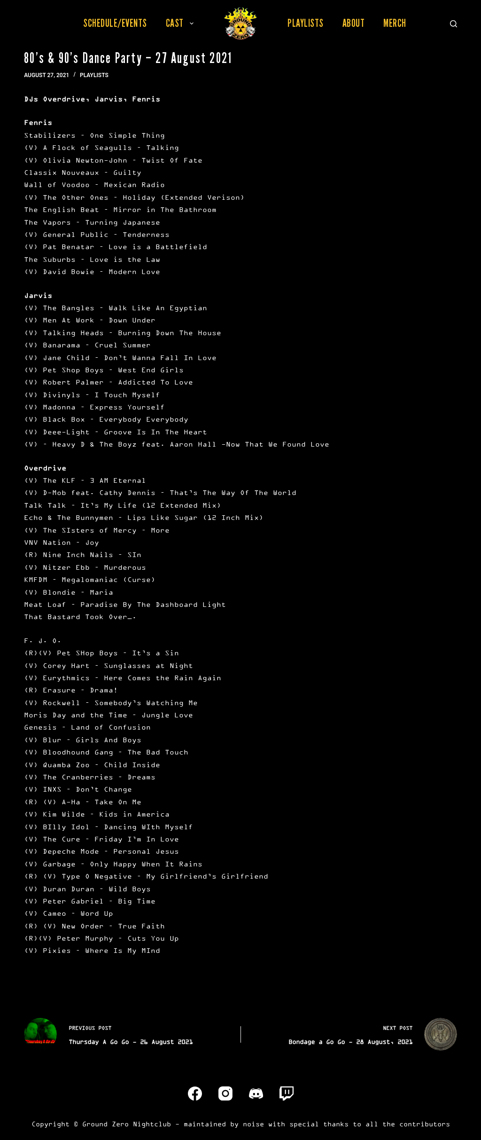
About (353, 23)
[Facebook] (195, 1093)
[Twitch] (286, 1093)
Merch (394, 23)
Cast (181, 23)
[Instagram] (225, 1093)
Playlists (305, 23)
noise (253, 1124)
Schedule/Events (115, 23)
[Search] (453, 23)
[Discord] (256, 1093)
